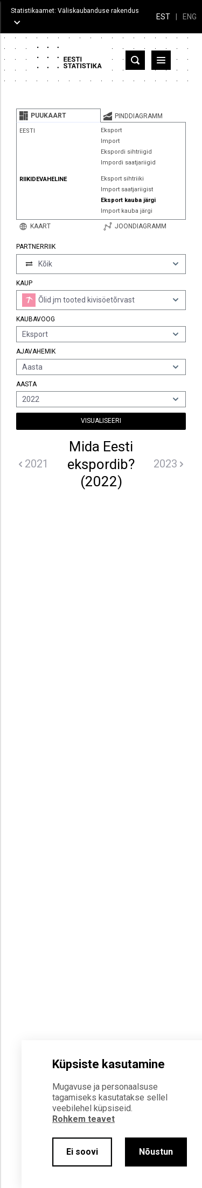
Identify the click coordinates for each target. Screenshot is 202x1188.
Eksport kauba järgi (128, 200)
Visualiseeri (101, 420)
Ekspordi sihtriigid (126, 151)
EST (163, 16)
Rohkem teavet (83, 1119)
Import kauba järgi (126, 210)
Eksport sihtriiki (122, 178)
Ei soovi (82, 1152)
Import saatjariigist (127, 189)
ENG (190, 16)
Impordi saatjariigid (128, 162)
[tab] (58, 116)
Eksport (111, 130)
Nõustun (156, 1152)
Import (110, 141)
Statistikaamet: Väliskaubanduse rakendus (75, 11)
